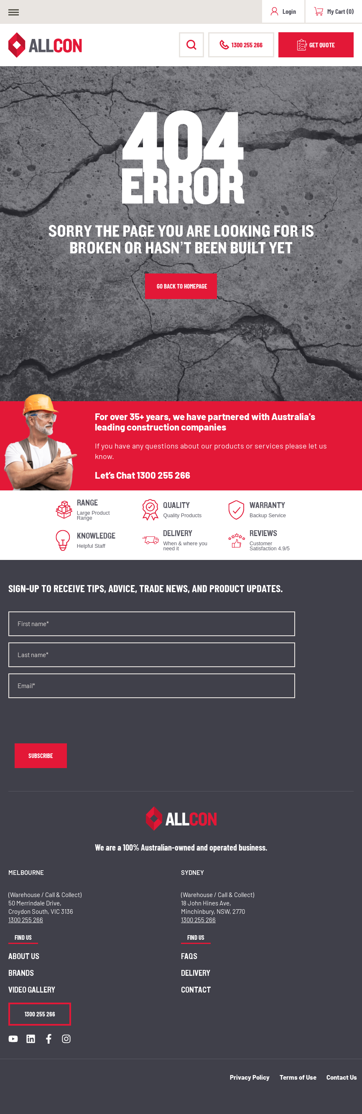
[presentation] (71, 720)
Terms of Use (298, 1077)
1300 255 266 (163, 474)
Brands (21, 973)
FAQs (189, 956)
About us (23, 956)
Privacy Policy (250, 1077)
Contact (196, 990)
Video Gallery (31, 990)
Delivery (195, 973)
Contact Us (341, 1077)
